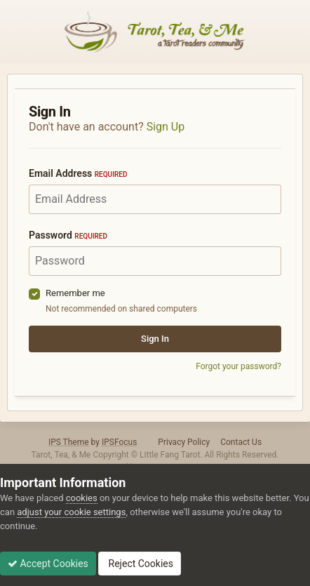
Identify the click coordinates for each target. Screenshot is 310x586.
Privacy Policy (184, 442)
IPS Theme (68, 442)
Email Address (78, 173)
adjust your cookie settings (71, 512)
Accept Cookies (48, 563)
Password (68, 235)
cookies (81, 498)
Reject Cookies (139, 563)
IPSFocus (119, 442)
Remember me (75, 293)
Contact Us (241, 442)
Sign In (155, 338)
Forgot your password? (238, 366)
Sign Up (166, 126)
